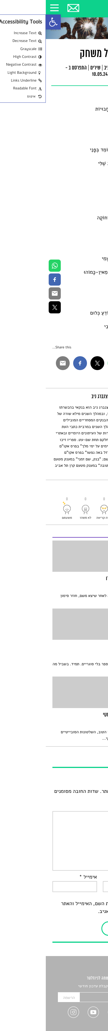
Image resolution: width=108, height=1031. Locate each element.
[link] (7, 22)
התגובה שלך (86, 807)
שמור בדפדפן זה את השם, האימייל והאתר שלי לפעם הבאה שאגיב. (58, 907)
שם (96, 877)
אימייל (42, 877)
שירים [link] (49, 68)
